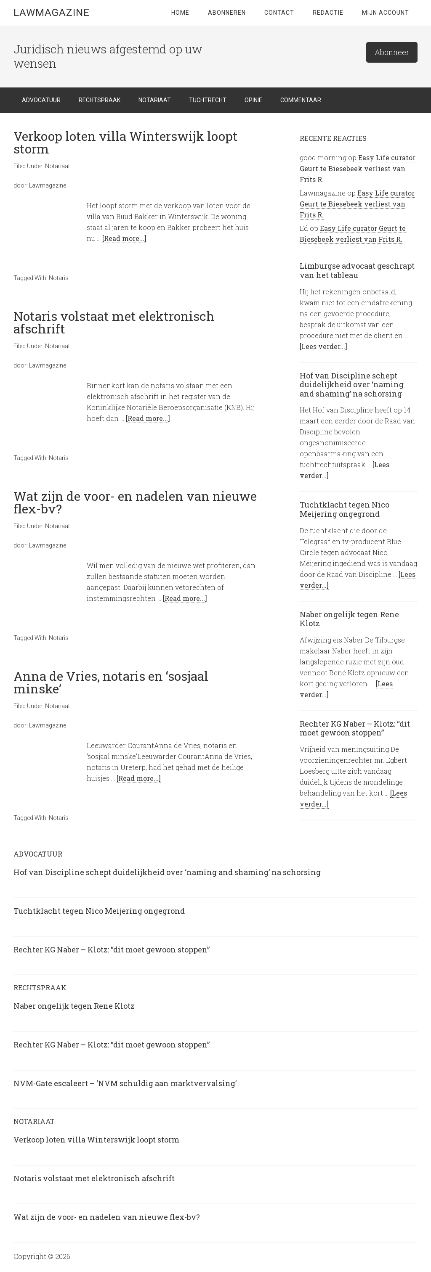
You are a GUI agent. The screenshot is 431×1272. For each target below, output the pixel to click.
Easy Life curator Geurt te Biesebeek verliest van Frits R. (357, 168)
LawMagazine (51, 13)
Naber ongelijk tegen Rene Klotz (349, 619)
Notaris (59, 278)
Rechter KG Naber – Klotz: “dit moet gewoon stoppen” (355, 728)
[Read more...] (124, 238)
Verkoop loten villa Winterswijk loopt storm (125, 142)
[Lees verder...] (323, 346)
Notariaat (57, 166)
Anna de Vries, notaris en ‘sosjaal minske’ (110, 682)
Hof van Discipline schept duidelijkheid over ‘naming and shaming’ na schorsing (352, 384)
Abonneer (392, 52)
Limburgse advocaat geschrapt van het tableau (357, 270)
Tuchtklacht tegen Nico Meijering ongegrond (344, 509)
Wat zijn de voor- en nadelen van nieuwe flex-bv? (135, 502)
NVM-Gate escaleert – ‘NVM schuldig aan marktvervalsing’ (125, 1083)
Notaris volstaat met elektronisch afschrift (114, 322)
